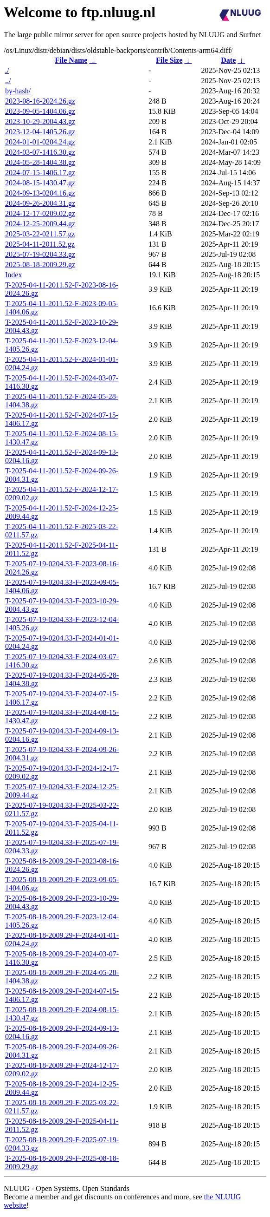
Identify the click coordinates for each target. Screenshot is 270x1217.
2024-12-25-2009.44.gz (40, 224)
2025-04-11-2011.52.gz (40, 244)
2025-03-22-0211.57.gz (40, 234)
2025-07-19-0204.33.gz (40, 254)
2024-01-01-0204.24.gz (40, 142)
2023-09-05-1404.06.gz (40, 111)
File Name (71, 60)
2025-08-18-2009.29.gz (40, 264)
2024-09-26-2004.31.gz (40, 203)
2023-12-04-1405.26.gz (40, 132)
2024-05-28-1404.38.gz (40, 162)
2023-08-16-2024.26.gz (40, 101)
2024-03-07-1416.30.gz (40, 152)
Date (228, 60)
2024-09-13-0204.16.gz (40, 193)
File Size (169, 60)
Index (13, 275)
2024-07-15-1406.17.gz (40, 173)
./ (7, 70)
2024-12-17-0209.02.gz (40, 213)
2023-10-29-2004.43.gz (40, 121)
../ (8, 81)
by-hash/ (18, 91)
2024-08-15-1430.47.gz (40, 183)
